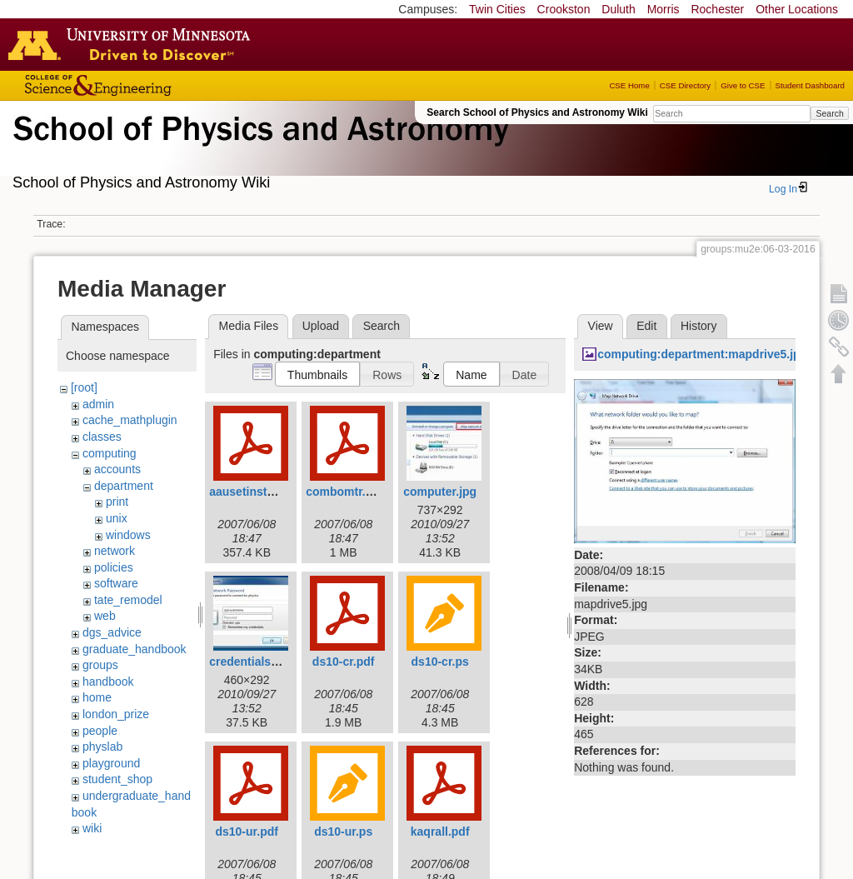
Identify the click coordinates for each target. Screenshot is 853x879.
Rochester (717, 9)
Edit (646, 325)
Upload (320, 325)
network (114, 550)
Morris (663, 9)
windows (128, 535)
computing (109, 453)
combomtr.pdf (344, 491)
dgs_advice (112, 632)
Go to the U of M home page (133, 44)
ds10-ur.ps (343, 831)
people (99, 730)
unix (116, 518)
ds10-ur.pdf (246, 831)
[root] (84, 387)
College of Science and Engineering (150, 85)
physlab (102, 746)
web (105, 615)
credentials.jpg (250, 661)
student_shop (117, 779)
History (699, 325)
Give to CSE (743, 85)
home (97, 697)
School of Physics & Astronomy (258, 148)
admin (98, 404)
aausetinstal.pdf (253, 491)
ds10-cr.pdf (343, 661)
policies (113, 567)
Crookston (564, 9)
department (123, 485)
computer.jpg (439, 491)
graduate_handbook (134, 649)
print (117, 501)
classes (102, 436)
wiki (92, 828)
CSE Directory (685, 85)
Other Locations (797, 9)
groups (100, 665)
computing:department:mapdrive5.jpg (702, 354)
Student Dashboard (810, 85)
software (116, 583)
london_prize (115, 714)
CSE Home (629, 85)
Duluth (618, 9)
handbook (108, 681)
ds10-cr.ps (440, 661)
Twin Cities (497, 9)
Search (829, 113)
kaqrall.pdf (440, 831)
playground (111, 763)
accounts (117, 469)
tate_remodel (128, 600)
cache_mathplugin (129, 420)
